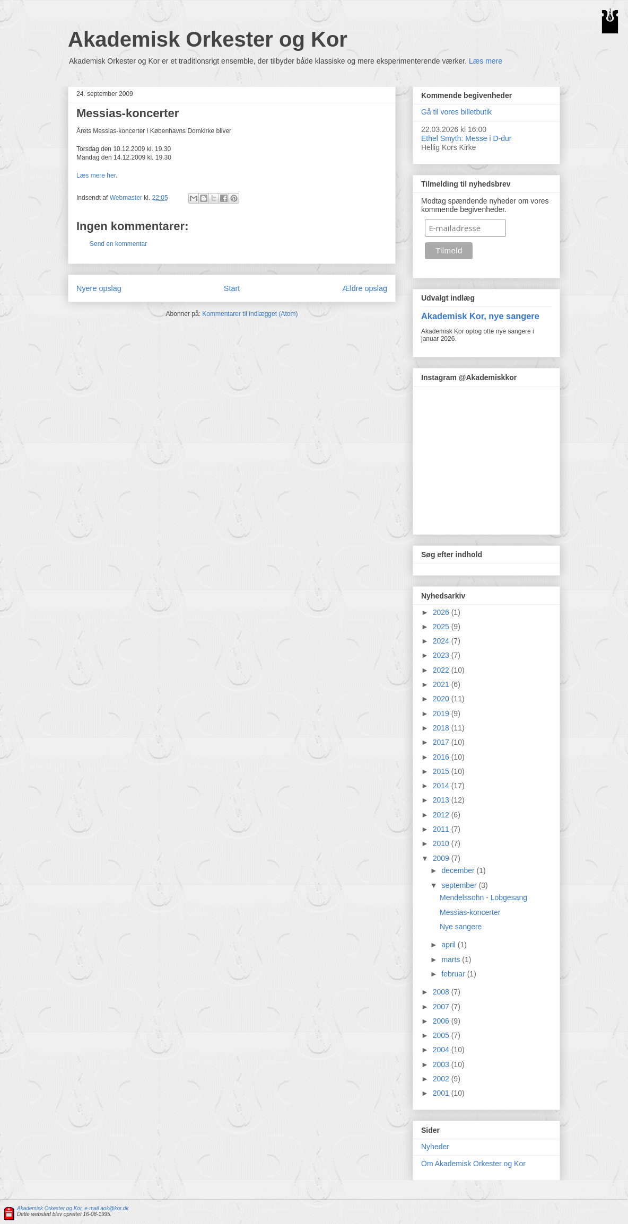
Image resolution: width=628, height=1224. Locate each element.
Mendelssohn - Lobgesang (483, 897)
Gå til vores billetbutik (456, 112)
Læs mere (485, 61)
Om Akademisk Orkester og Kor (473, 1163)
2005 (442, 1035)
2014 (442, 785)
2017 (442, 742)
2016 (442, 757)
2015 (442, 771)
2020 (442, 698)
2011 (442, 829)
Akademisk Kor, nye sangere (480, 316)
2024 (442, 641)
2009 (442, 858)
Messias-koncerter (470, 912)
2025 (442, 626)
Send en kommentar (118, 244)
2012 (442, 815)
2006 (442, 1021)
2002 (442, 1079)
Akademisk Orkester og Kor (207, 39)
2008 (442, 992)
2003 (442, 1064)
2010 (442, 843)
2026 (442, 612)
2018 (442, 728)
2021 (442, 684)
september (459, 885)
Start (232, 288)
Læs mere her (96, 175)
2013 (442, 800)
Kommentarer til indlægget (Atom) (250, 314)
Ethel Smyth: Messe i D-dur (466, 138)
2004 (442, 1049)
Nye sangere (461, 926)
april (449, 944)
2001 (442, 1093)
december (458, 870)
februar (454, 974)
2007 (442, 1006)
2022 (442, 670)
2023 (442, 655)
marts (451, 959)
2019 (442, 713)
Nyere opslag (98, 288)
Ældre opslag (364, 288)
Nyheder (435, 1146)
